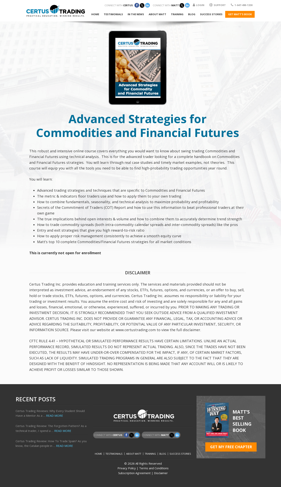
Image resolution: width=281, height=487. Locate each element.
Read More (54, 415)
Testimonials (114, 454)
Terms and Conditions (154, 468)
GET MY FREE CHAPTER (231, 446)
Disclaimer (161, 473)
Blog (162, 454)
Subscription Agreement (134, 473)
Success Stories (180, 454)
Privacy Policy (126, 468)
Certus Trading (55, 11)
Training (150, 454)
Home (98, 454)
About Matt (133, 454)
